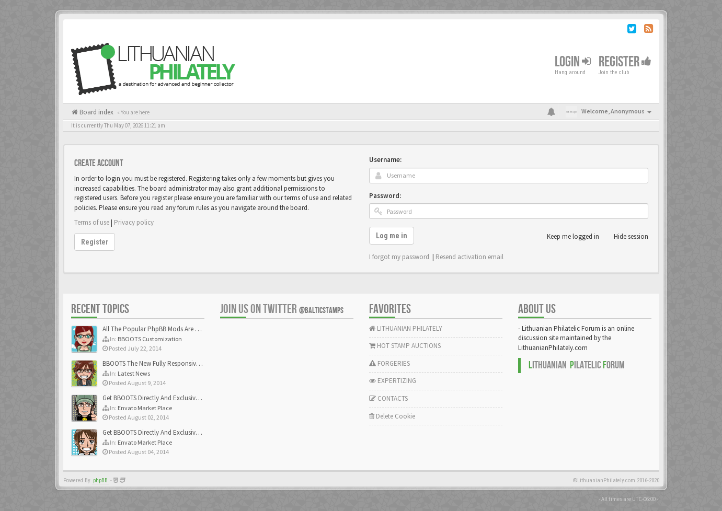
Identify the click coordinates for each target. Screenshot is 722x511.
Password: (385, 195)
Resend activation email (469, 256)
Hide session (625, 236)
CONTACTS (388, 398)
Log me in (391, 235)
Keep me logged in (567, 236)
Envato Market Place (145, 408)
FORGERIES (389, 363)
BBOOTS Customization (150, 339)
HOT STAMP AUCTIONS (405, 345)
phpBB (100, 480)
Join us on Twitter (281, 309)
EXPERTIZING (392, 380)
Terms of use (91, 222)
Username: (385, 159)
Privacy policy (134, 222)
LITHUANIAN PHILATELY (405, 328)
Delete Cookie (392, 416)
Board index (95, 112)
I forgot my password (399, 256)
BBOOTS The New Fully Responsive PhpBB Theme (171, 363)
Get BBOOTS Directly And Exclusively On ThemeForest (176, 397)
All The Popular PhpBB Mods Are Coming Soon (168, 328)
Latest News (134, 373)
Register (625, 62)
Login (573, 62)
